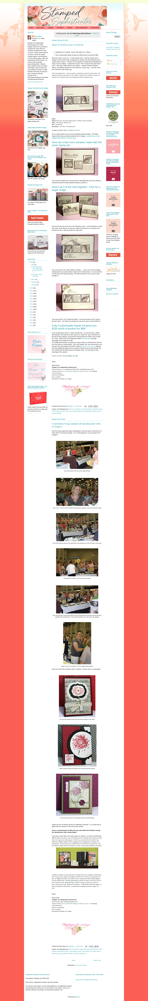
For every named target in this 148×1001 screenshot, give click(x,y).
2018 (31, 307)
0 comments (78, 406)
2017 (31, 309)
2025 (31, 288)
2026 (31, 262)
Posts (109, 60)
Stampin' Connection (88, 346)
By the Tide (64, 411)
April (33, 264)
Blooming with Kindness (90, 949)
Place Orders (40, 27)
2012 (31, 323)
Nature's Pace (56, 953)
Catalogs (50, 27)
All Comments (112, 64)
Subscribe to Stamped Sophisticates (87, 979)
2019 (31, 304)
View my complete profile (35, 82)
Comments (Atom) (81, 965)
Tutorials (69, 27)
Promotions (60, 27)
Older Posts (97, 960)
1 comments (79, 946)
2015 (31, 315)
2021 (31, 299)
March (33, 279)
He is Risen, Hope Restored (36, 275)
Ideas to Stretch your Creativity (68, 44)
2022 (31, 296)
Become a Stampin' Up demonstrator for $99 (82, 409)
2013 (31, 320)
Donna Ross (38, 36)
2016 (31, 312)
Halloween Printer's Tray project (67, 951)
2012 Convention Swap (76, 949)
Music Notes (96, 951)
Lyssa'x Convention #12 (84, 951)
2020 (31, 301)
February (34, 282)
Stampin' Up (80, 411)
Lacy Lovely (72, 411)
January (34, 285)
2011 (31, 325)
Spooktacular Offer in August (70, 953)
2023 (31, 293)
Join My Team (95, 27)
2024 (31, 291)
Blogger (77, 997)
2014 (31, 317)
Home (31, 27)
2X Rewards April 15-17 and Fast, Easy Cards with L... (36, 269)
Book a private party (81, 27)
